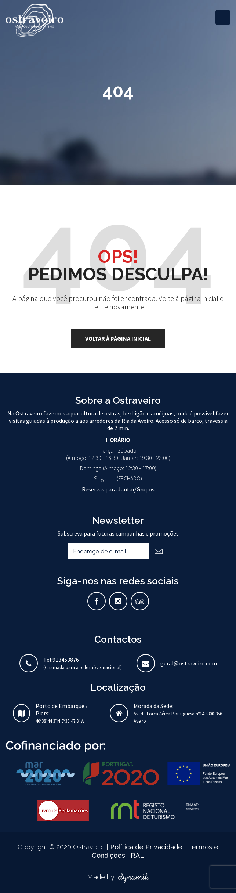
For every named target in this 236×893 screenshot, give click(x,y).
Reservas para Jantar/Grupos (118, 489)
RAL (137, 855)
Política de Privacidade (147, 847)
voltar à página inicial (118, 338)
